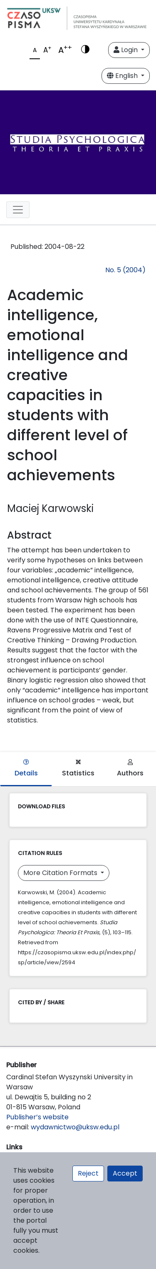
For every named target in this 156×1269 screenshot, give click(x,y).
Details (26, 768)
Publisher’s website (37, 1117)
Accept (125, 1173)
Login (126, 50)
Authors (130, 768)
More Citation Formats (61, 873)
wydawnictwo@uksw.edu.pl (75, 1127)
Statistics (78, 768)
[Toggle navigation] (18, 209)
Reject (88, 1173)
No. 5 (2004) (125, 270)
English (123, 75)
